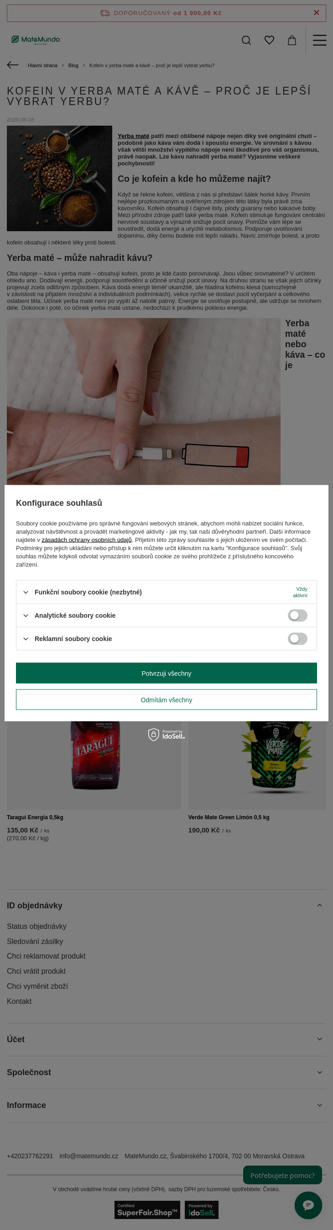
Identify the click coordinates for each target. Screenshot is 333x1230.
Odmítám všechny (167, 699)
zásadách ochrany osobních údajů (86, 539)
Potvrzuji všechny (167, 673)
